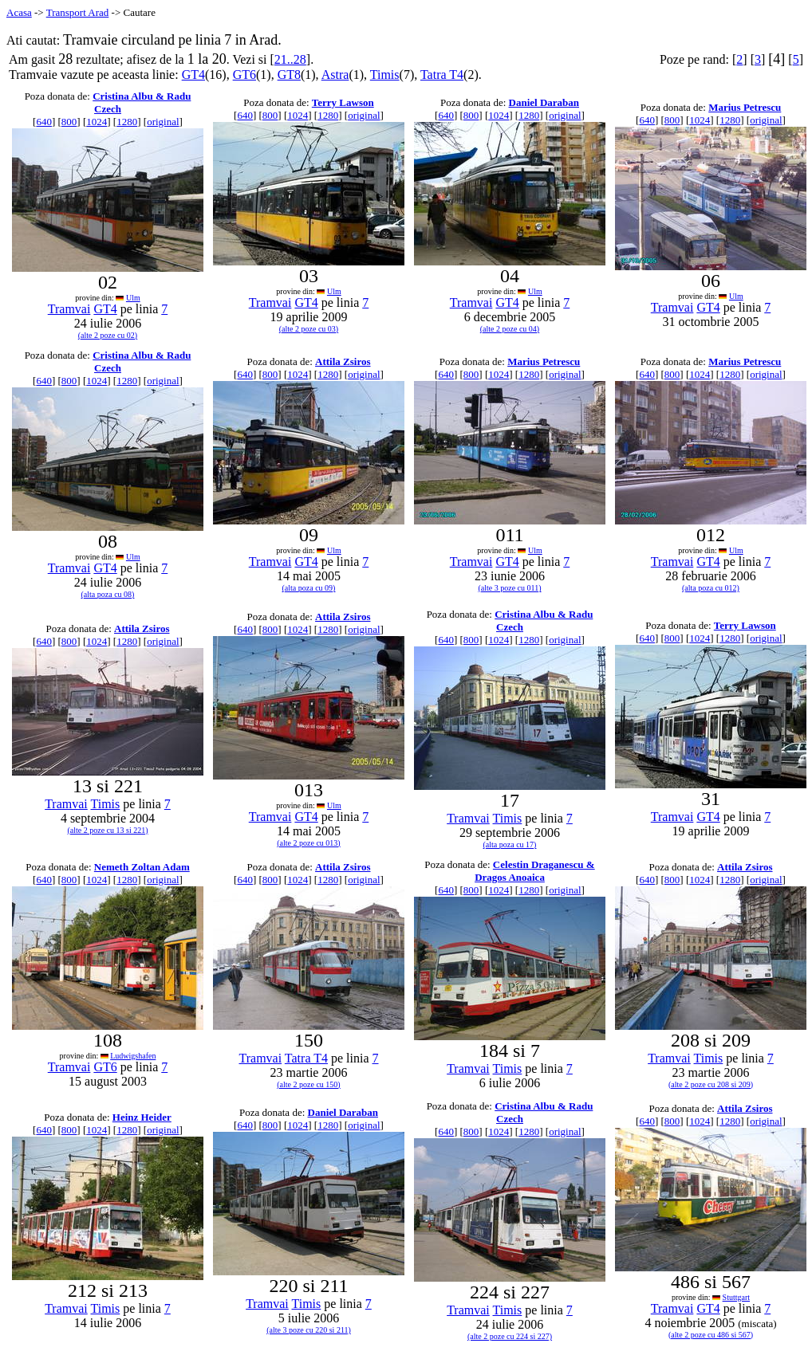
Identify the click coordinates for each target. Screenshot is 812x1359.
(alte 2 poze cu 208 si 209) (710, 1084)
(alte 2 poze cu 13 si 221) (107, 830)
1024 (96, 122)
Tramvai (69, 309)
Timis (385, 74)
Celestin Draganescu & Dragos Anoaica (535, 870)
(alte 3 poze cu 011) (509, 587)
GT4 (193, 74)
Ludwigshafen (133, 1055)
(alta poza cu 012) (710, 587)
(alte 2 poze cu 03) (308, 328)
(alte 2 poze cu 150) (308, 1084)
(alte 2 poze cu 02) (107, 335)
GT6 (244, 74)
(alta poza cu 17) (510, 844)
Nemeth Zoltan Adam (142, 867)
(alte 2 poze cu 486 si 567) (710, 1334)
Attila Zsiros (342, 361)
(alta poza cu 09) (309, 587)
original (163, 122)
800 (69, 122)
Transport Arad (77, 12)
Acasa (19, 12)
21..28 (290, 59)
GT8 (289, 74)
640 (44, 122)
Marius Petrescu (744, 107)
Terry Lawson (343, 102)
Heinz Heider (141, 1117)
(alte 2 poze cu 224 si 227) (509, 1336)
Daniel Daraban (544, 102)
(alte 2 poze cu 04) (509, 328)
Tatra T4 (441, 74)
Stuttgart (736, 1297)
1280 (126, 122)
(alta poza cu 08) (108, 594)
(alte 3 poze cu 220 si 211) (308, 1330)
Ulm (133, 297)
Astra (335, 74)
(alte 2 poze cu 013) (308, 843)
